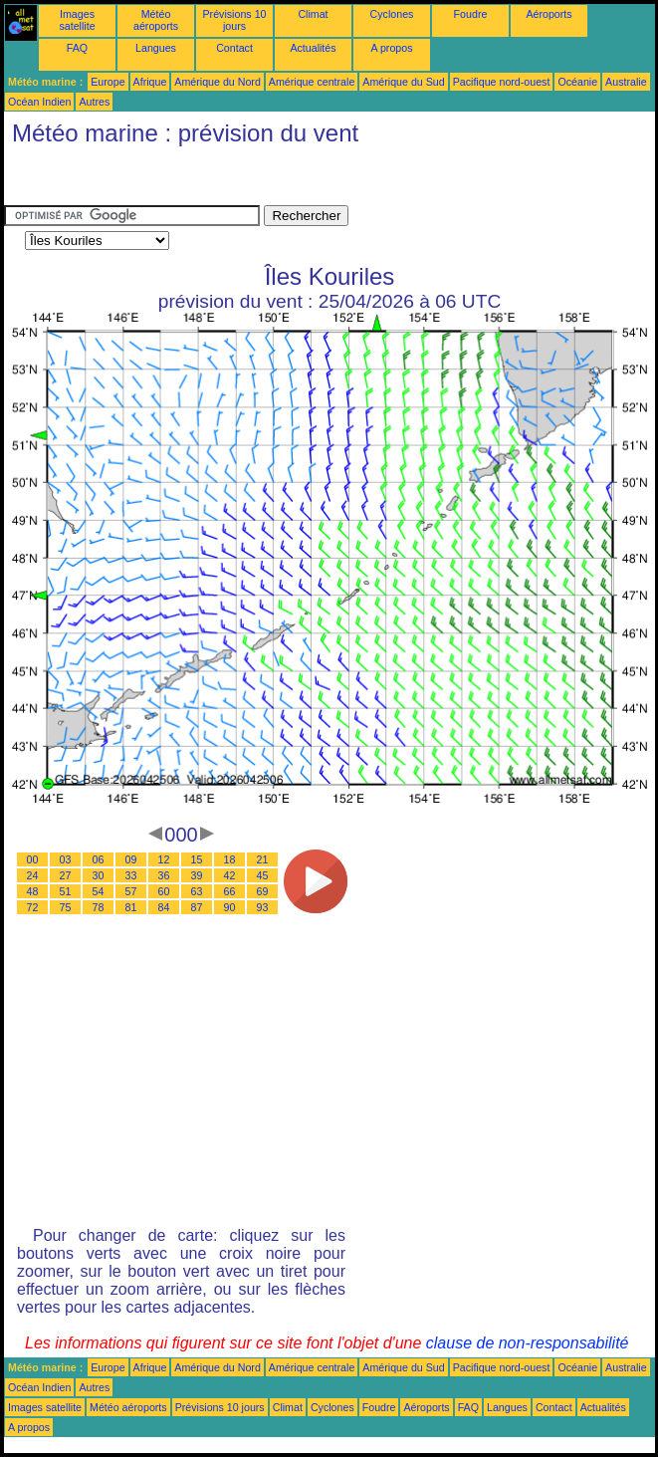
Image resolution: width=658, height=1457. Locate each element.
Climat (313, 14)
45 (263, 875)
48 (33, 891)
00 (33, 859)
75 (66, 907)
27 (66, 875)
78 (99, 907)
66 (230, 891)
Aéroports (548, 14)
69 (263, 891)
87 (197, 907)
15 (197, 859)
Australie (625, 82)
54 (99, 891)
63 (197, 891)
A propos (391, 48)
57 (131, 891)
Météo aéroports (155, 20)
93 (263, 907)
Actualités (312, 48)
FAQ (77, 48)
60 (164, 891)
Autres (94, 102)
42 (230, 875)
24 (33, 875)
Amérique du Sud (403, 82)
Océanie (577, 82)
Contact (234, 48)
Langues (155, 48)
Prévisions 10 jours (235, 20)
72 (33, 907)
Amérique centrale (311, 82)
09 (131, 859)
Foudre (471, 14)
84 (164, 907)
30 (99, 875)
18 (230, 859)
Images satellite (77, 20)
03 (66, 859)
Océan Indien (39, 102)
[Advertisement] (163, 180)
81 (131, 907)
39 (197, 875)
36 (164, 875)
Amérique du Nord (217, 82)
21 (263, 859)
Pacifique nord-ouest (501, 82)
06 (99, 859)
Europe (107, 82)
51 (66, 891)
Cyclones (392, 14)
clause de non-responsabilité (527, 1343)
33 (131, 875)
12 (164, 859)
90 (230, 907)
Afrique (150, 82)
